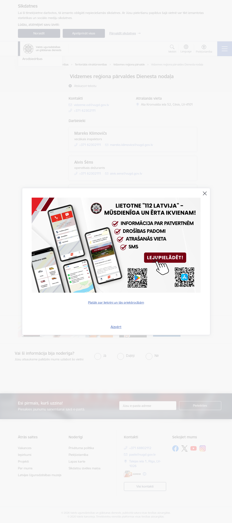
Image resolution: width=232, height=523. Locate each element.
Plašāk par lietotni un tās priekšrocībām (116, 302)
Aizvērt (116, 327)
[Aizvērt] (205, 193)
